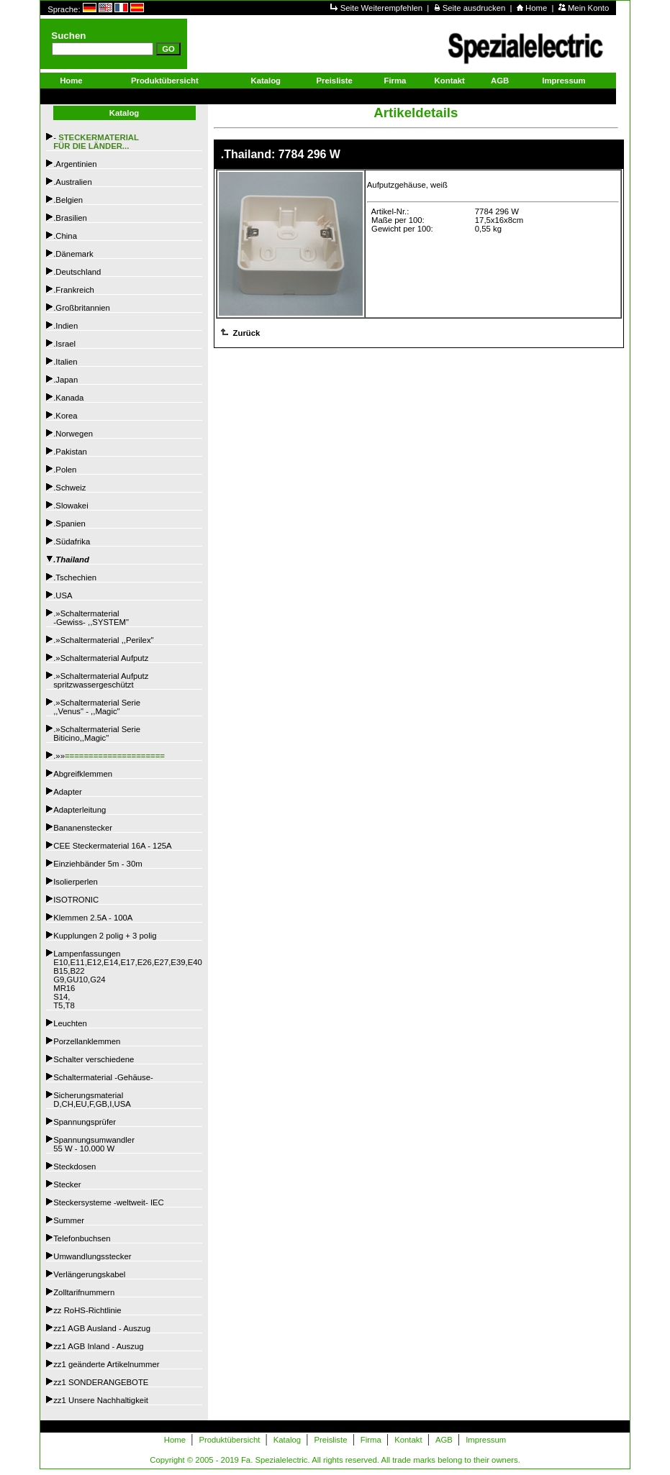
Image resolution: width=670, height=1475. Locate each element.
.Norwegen (73, 433)
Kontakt (450, 80)
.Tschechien (74, 577)
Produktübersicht (165, 80)
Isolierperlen (75, 881)
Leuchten (70, 1023)
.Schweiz (69, 487)
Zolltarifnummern (83, 1292)
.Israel (64, 343)
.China (65, 236)
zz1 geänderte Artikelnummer (106, 1364)
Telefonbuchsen (81, 1238)
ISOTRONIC (76, 899)
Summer (68, 1220)
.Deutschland (77, 272)
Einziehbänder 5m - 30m (97, 863)
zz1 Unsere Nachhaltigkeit (100, 1400)
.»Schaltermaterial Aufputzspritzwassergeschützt (100, 680)
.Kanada (68, 397)
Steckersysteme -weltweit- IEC (108, 1202)
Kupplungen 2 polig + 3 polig (104, 935)
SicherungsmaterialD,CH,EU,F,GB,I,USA (92, 1099)
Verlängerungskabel (89, 1274)
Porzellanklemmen (86, 1041)
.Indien (65, 325)
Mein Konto (588, 8)
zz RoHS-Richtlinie (87, 1310)
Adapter (67, 791)
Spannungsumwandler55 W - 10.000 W (94, 1144)
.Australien (72, 182)
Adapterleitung (79, 809)
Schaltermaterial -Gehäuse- (103, 1077)
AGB (500, 80)
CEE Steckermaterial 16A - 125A (112, 845)
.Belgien (68, 200)
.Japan (65, 379)
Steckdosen (74, 1166)
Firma (395, 80)
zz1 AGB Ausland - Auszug (101, 1328)
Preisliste (334, 80)
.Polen (64, 469)
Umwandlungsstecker (92, 1256)
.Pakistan (70, 451)
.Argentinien (74, 164)
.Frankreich (73, 290)
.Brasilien (70, 218)
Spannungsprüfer (84, 1122)
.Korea (65, 415)
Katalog (265, 80)
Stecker (67, 1184)
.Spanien (69, 523)
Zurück (245, 333)
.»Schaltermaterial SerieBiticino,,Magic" (96, 733)
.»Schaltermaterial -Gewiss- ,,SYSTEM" (91, 617)
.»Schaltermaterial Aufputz (100, 658)
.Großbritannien (81, 307)
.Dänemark (73, 254)
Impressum (563, 80)
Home (537, 8)
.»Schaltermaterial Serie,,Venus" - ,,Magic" (96, 707)
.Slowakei (70, 505)
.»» (109, 756)
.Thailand (71, 559)
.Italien (65, 361)
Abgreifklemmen (82, 774)
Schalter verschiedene (93, 1059)
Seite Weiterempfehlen (382, 8)
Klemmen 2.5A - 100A (92, 917)
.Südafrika (71, 541)
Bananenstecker (82, 827)
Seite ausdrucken (475, 8)
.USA (62, 595)
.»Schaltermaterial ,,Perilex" (103, 640)
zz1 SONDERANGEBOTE (100, 1382)
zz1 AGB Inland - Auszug (98, 1346)
